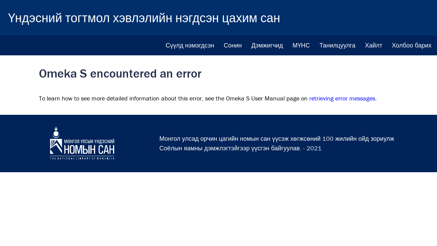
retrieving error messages (342, 98)
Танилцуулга (337, 45)
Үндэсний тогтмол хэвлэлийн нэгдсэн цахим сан (144, 17)
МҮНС (301, 45)
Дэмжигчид (267, 45)
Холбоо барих (412, 45)
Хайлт (373, 45)
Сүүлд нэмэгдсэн (190, 45)
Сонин (233, 45)
